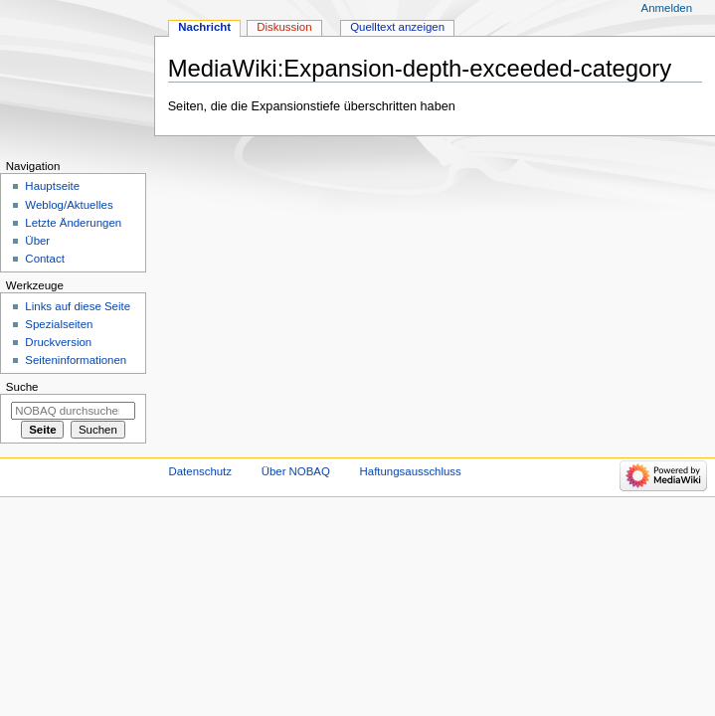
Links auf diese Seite (77, 306)
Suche (22, 387)
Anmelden (667, 8)
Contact (44, 259)
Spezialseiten (58, 324)
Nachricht (204, 27)
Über (37, 241)
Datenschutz (201, 471)
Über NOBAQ (296, 471)
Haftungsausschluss (410, 471)
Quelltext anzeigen (397, 27)
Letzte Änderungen (73, 223)
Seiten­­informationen (75, 360)
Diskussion (284, 27)
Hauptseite (52, 186)
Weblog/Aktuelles (68, 205)
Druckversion (58, 342)
